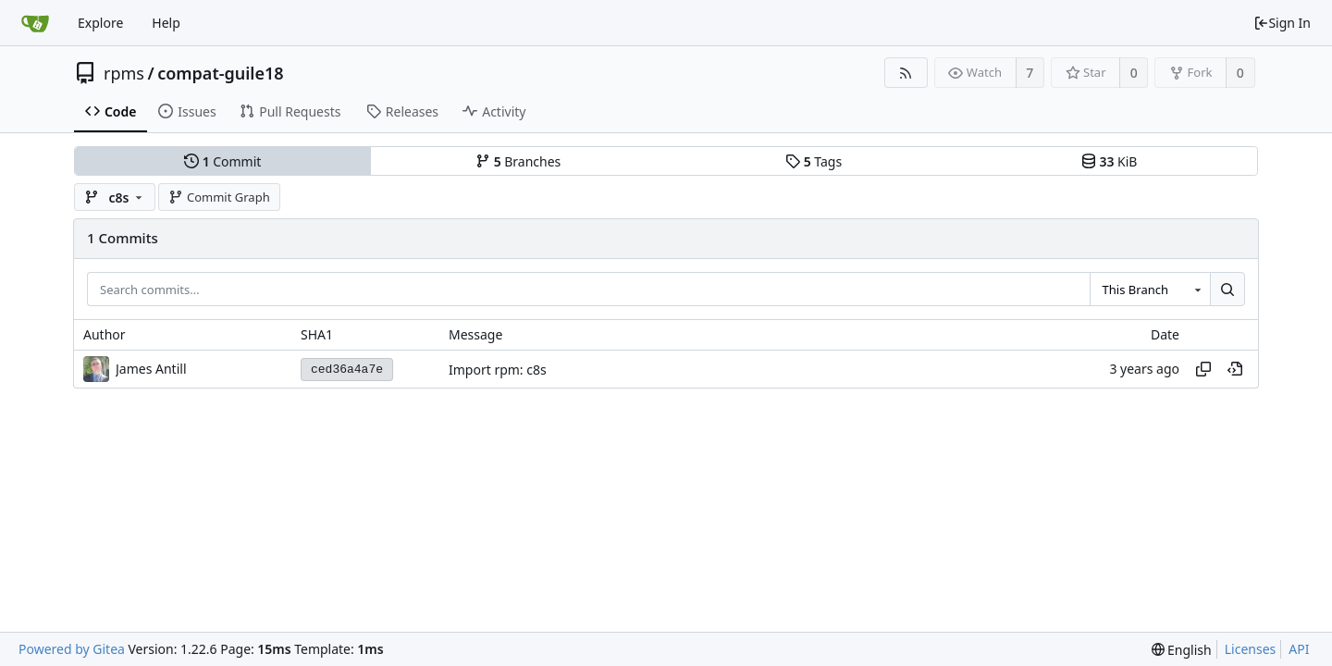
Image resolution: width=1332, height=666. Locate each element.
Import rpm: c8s (498, 369)
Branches (518, 161)
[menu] (1182, 650)
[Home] (35, 23)
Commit (222, 161)
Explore (100, 22)
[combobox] (1150, 289)
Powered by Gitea (71, 649)
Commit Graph (218, 197)
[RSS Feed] (906, 72)
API (1299, 649)
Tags (813, 161)
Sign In (1282, 22)
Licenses (1250, 649)
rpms (124, 73)
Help (166, 22)
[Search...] (1227, 289)
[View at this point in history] (1235, 369)
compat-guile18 (220, 73)
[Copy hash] (1203, 369)
